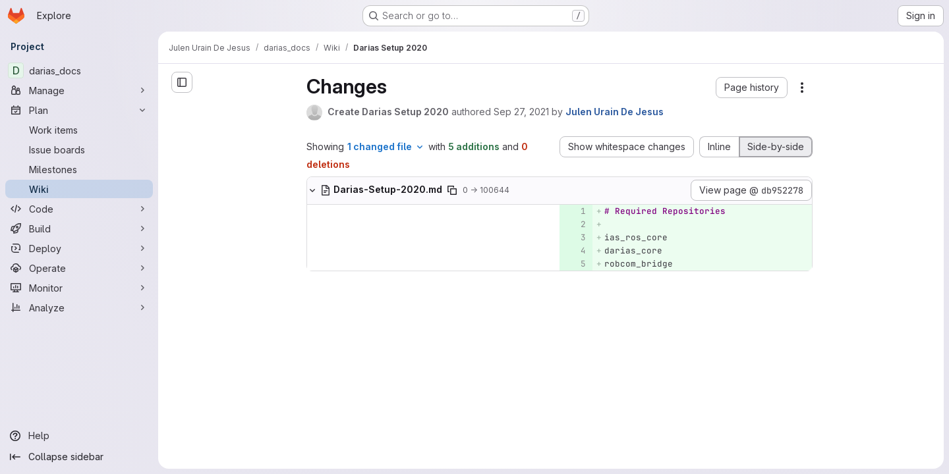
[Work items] (79, 129)
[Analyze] (79, 307)
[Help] (79, 436)
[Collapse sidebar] (79, 457)
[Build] (79, 228)
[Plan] (79, 110)
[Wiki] (79, 189)
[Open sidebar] (181, 82)
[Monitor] (79, 287)
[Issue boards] (79, 149)
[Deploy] (79, 248)
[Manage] (79, 90)
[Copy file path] (452, 190)
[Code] (79, 208)
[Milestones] (79, 169)
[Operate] (79, 268)
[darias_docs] (79, 70)
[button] (752, 87)
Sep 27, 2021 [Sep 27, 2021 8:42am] (521, 111)
